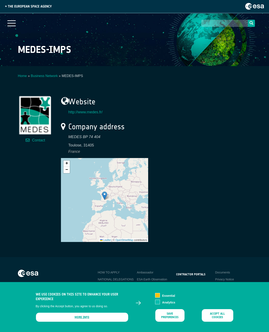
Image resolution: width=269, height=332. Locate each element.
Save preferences (169, 316)
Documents (222, 272)
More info (82, 318)
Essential (168, 296)
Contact (38, 140)
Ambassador (145, 272)
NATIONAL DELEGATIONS (116, 279)
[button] (104, 195)
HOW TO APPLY (109, 272)
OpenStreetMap (124, 240)
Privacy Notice (224, 279)
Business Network (44, 76)
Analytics (168, 303)
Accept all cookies (217, 316)
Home (22, 76)
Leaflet (105, 240)
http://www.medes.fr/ (85, 112)
